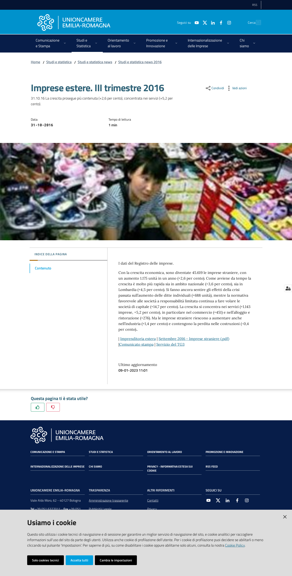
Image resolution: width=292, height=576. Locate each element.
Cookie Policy (235, 545)
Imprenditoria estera (138, 338)
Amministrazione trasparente (108, 500)
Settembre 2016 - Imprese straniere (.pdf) (194, 338)
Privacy (152, 508)
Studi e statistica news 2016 (140, 62)
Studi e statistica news (95, 62)
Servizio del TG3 (170, 344)
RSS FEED (212, 466)
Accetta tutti (79, 560)
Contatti (152, 500)
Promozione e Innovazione (224, 452)
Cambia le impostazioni (116, 560)
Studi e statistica (59, 62)
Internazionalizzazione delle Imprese (57, 466)
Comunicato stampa (136, 344)
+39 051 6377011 (47, 508)
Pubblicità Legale (100, 508)
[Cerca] (256, 22)
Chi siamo (95, 466)
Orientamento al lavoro (164, 452)
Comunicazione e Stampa (47, 452)
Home (35, 62)
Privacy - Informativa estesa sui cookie (170, 468)
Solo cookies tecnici (45, 560)
